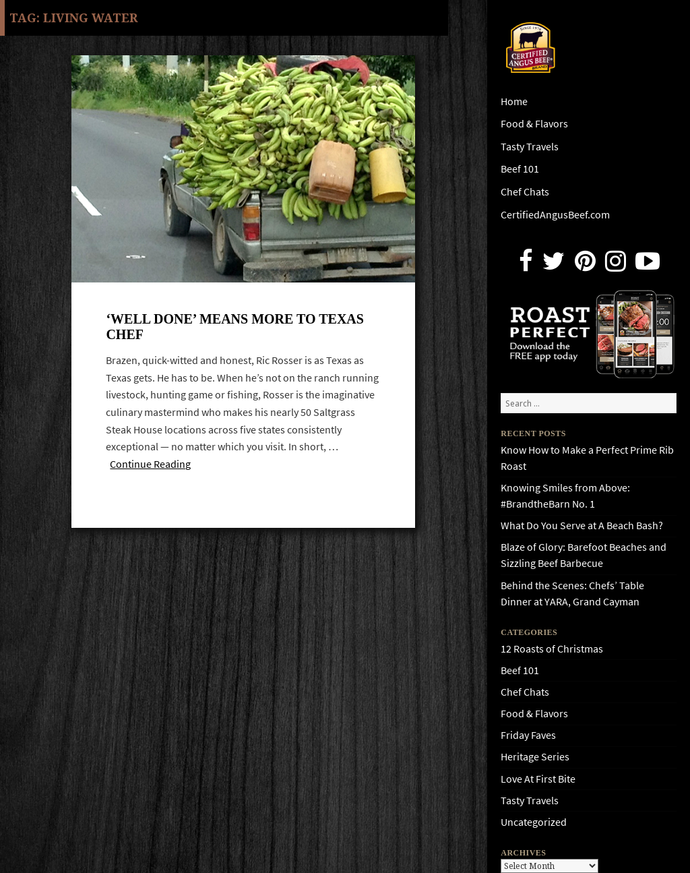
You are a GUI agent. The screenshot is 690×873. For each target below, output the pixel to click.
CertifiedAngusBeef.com (555, 215)
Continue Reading (150, 464)
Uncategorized (534, 822)
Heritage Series (535, 757)
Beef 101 (520, 169)
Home (514, 101)
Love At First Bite (538, 779)
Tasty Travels (530, 147)
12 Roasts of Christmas (552, 649)
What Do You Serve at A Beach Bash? (582, 525)
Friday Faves (528, 735)
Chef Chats (525, 192)
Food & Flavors (534, 124)
